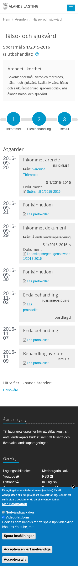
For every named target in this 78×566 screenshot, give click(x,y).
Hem (6, 19)
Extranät (11, 482)
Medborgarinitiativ (55, 471)
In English (49, 482)
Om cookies (12, 487)
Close (73, 492)
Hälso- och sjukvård (47, 19)
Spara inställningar (19, 542)
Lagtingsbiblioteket (17, 471)
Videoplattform (17, 523)
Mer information (14, 510)
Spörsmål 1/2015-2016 (44, 191)
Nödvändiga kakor (20, 518)
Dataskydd (50, 487)
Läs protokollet (37, 214)
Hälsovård (10, 390)
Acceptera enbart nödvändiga (27, 555)
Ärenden (21, 19)
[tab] (13, 119)
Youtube (11, 476)
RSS (47, 476)
